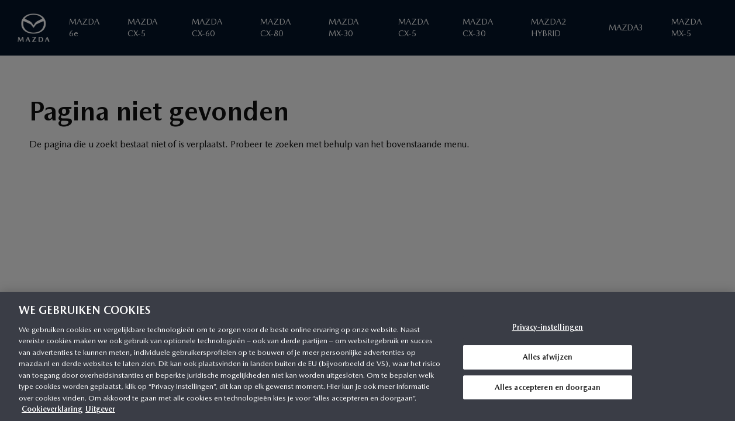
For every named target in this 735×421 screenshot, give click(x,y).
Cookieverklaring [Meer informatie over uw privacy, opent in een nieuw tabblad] (52, 409)
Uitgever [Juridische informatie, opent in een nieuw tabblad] (100, 409)
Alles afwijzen (548, 357)
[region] (367, 356)
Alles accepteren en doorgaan (548, 387)
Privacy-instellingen (548, 327)
